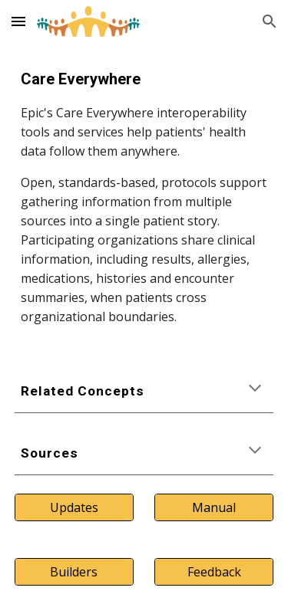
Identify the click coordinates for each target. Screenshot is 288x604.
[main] (144, 197)
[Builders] (74, 572)
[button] (18, 21)
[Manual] (214, 507)
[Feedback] (214, 572)
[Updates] (74, 507)
